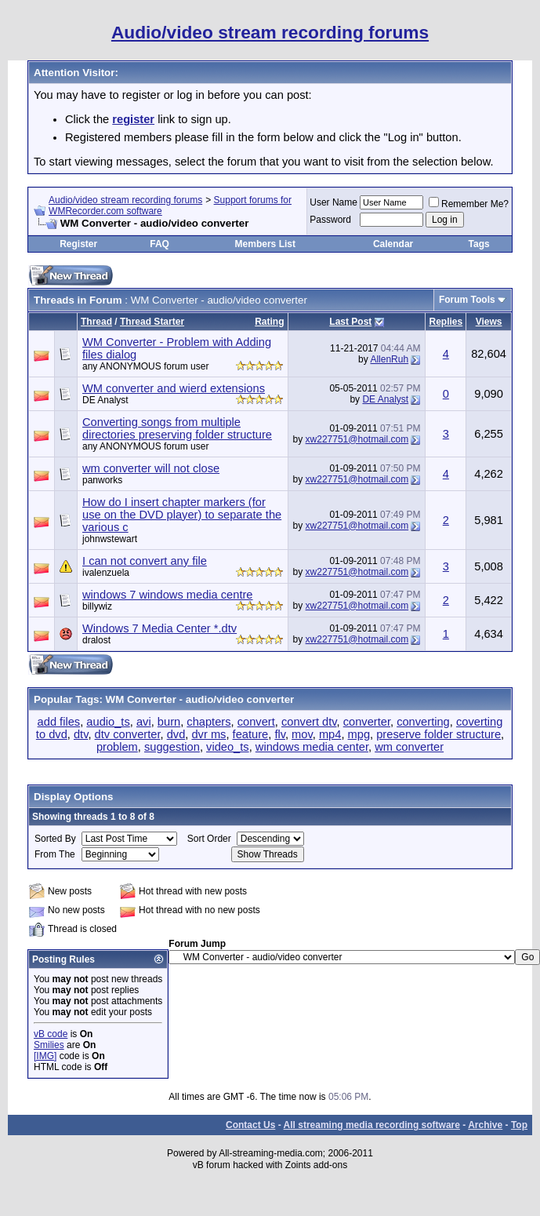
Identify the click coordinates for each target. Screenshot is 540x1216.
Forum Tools (467, 299)
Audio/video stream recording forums (125, 200)
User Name (333, 202)
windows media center (312, 747)
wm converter (409, 747)
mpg (359, 734)
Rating (269, 321)
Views (489, 321)
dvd (176, 734)
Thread (96, 321)
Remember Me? (469, 203)
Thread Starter (152, 321)
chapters (208, 721)
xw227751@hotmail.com (357, 439)
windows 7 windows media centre (167, 594)
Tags (479, 243)
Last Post (350, 321)
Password (330, 219)
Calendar (393, 243)
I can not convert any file (144, 561)
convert (256, 721)
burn (169, 721)
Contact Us (250, 1125)
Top (519, 1125)
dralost (96, 640)
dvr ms (208, 734)
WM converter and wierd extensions (173, 388)
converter (366, 721)
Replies (445, 321)
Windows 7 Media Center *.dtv (159, 628)
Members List (265, 243)
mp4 (330, 734)
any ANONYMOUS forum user (145, 366)
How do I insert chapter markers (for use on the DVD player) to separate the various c (181, 514)
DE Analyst (105, 400)
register (133, 119)
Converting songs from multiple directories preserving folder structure (177, 428)
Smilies (49, 1044)
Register (78, 243)
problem (117, 747)
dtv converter (128, 734)
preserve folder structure (438, 734)
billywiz (97, 606)
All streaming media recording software (372, 1125)
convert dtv (309, 721)
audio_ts (107, 721)
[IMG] (45, 1055)
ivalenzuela (105, 572)
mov (302, 734)
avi (143, 721)
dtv (81, 734)
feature (251, 734)
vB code (50, 1034)
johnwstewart (109, 538)
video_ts (227, 747)
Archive (485, 1125)
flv (279, 734)
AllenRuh (389, 359)
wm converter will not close (150, 468)
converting (423, 721)
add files (59, 721)
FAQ (159, 243)
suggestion (172, 747)
